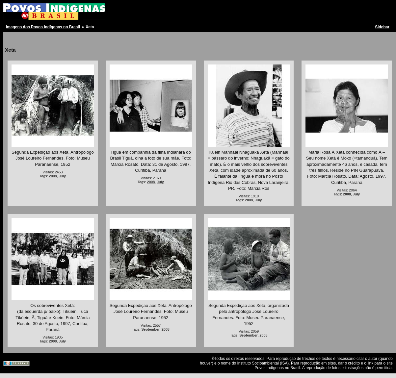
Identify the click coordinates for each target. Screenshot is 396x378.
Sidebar (382, 27)
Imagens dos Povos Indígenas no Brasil (43, 27)
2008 (53, 176)
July (62, 176)
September (150, 329)
